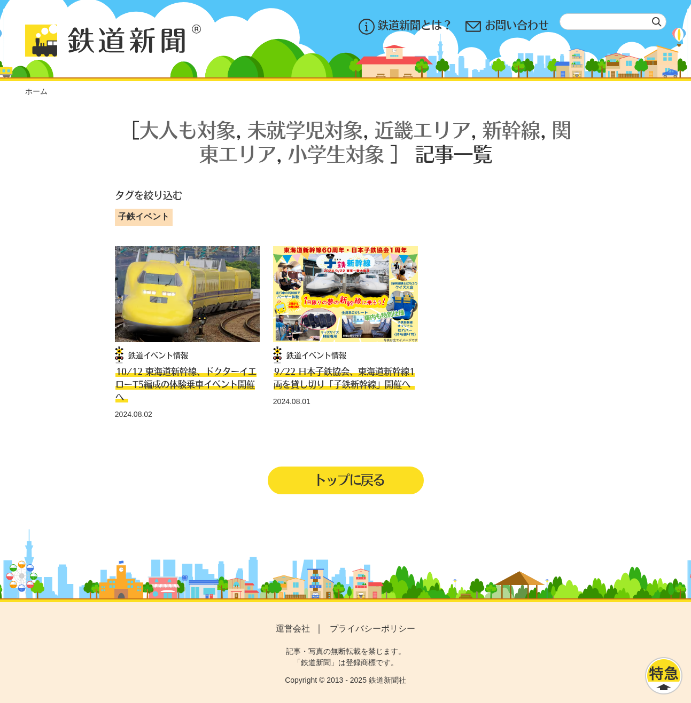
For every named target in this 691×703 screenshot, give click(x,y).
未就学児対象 (305, 129)
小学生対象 (336, 153)
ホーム (36, 91)
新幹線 (511, 129)
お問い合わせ (507, 26)
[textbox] (613, 21)
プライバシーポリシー (372, 628)
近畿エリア (423, 129)
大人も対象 (187, 129)
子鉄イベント (143, 216)
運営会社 (293, 628)
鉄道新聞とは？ (406, 26)
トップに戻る (349, 479)
